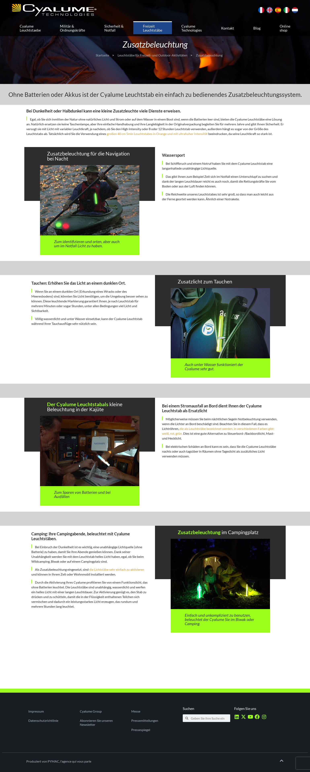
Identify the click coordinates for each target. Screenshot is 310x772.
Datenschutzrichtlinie (43, 720)
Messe (135, 711)
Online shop (285, 28)
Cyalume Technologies (191, 28)
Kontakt (227, 28)
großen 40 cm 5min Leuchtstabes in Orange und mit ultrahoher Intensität (157, 134)
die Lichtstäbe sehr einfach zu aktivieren (116, 569)
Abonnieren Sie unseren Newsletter (96, 722)
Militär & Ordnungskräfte (72, 28)
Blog (257, 28)
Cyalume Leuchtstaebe (30, 28)
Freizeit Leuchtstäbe (152, 28)
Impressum (36, 711)
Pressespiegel (140, 730)
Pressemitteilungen (144, 720)
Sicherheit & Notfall (114, 28)
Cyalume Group (91, 711)
